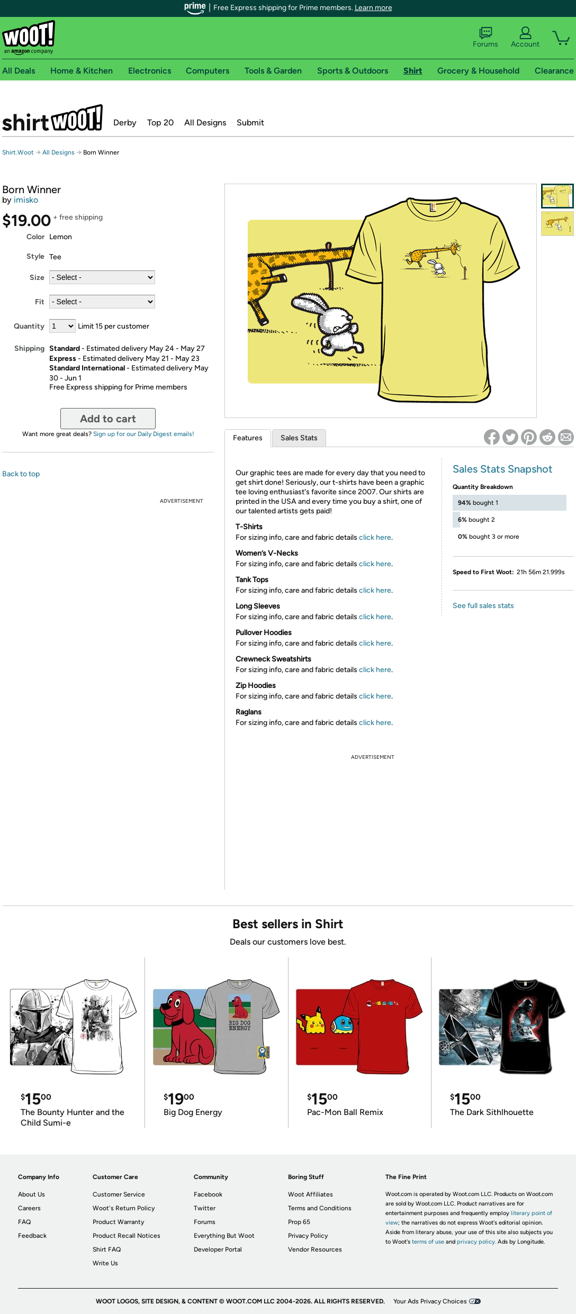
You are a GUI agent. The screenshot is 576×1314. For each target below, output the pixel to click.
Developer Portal (218, 1249)
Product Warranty (118, 1222)
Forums (485, 37)
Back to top (21, 473)
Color (35, 236)
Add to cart (108, 418)
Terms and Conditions (320, 1208)
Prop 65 (299, 1222)
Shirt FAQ (107, 1249)
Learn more (373, 7)
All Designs (205, 122)
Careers (29, 1208)
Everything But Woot (224, 1235)
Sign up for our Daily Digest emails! (143, 434)
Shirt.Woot (52, 117)
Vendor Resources (315, 1249)
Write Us (105, 1263)
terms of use (428, 1241)
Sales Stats (299, 437)
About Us (31, 1194)
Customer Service (119, 1194)
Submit (250, 122)
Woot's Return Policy (124, 1208)
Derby (125, 122)
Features (248, 437)
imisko (26, 200)
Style (35, 256)
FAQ (24, 1222)
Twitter (204, 1208)
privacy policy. (476, 1241)
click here (375, 537)
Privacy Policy (308, 1235)
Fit (39, 301)
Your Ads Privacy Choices (430, 1301)
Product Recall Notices (126, 1235)
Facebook (208, 1194)
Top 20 (160, 122)
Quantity (29, 326)
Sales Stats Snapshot (503, 469)
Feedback (32, 1235)
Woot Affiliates (310, 1194)
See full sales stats (483, 605)
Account (525, 37)
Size (37, 277)
